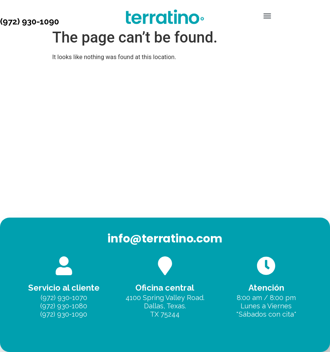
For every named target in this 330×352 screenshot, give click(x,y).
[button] (267, 15)
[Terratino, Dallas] (165, 180)
